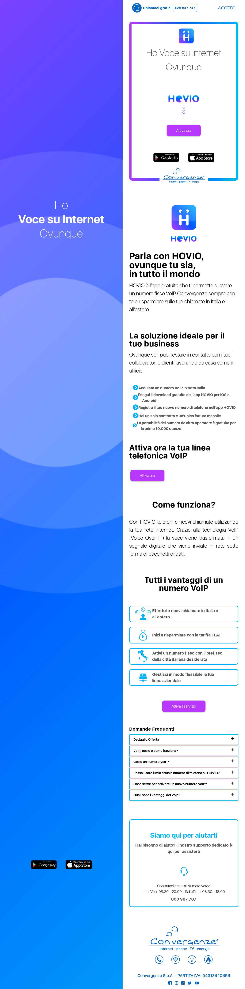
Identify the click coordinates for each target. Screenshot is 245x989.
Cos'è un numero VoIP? (151, 762)
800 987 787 (185, 8)
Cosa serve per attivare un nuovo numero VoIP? (170, 784)
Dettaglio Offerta (146, 739)
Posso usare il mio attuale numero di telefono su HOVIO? (176, 773)
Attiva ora (183, 130)
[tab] (184, 739)
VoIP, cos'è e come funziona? (155, 751)
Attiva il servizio (184, 706)
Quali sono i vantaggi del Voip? (156, 795)
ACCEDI (226, 7)
